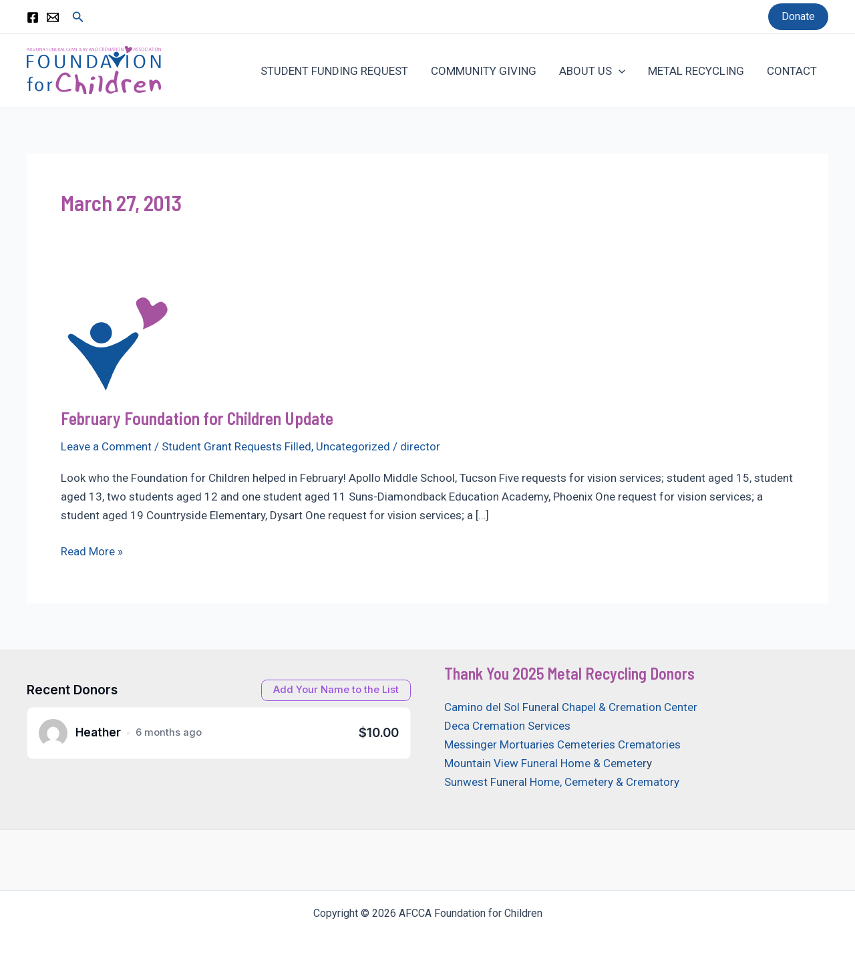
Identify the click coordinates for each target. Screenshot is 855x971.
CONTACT (792, 71)
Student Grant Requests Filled (236, 446)
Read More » (92, 551)
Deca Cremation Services (507, 725)
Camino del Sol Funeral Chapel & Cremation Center (570, 707)
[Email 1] (53, 17)
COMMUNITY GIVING (483, 71)
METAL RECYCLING (696, 71)
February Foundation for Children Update (197, 418)
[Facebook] (33, 17)
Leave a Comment (106, 446)
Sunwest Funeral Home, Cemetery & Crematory (561, 782)
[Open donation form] (336, 690)
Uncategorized (353, 446)
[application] (618, 71)
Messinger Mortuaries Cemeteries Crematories (562, 744)
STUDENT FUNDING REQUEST (334, 71)
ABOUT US (592, 71)
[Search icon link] (78, 17)
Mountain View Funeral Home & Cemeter (545, 763)
